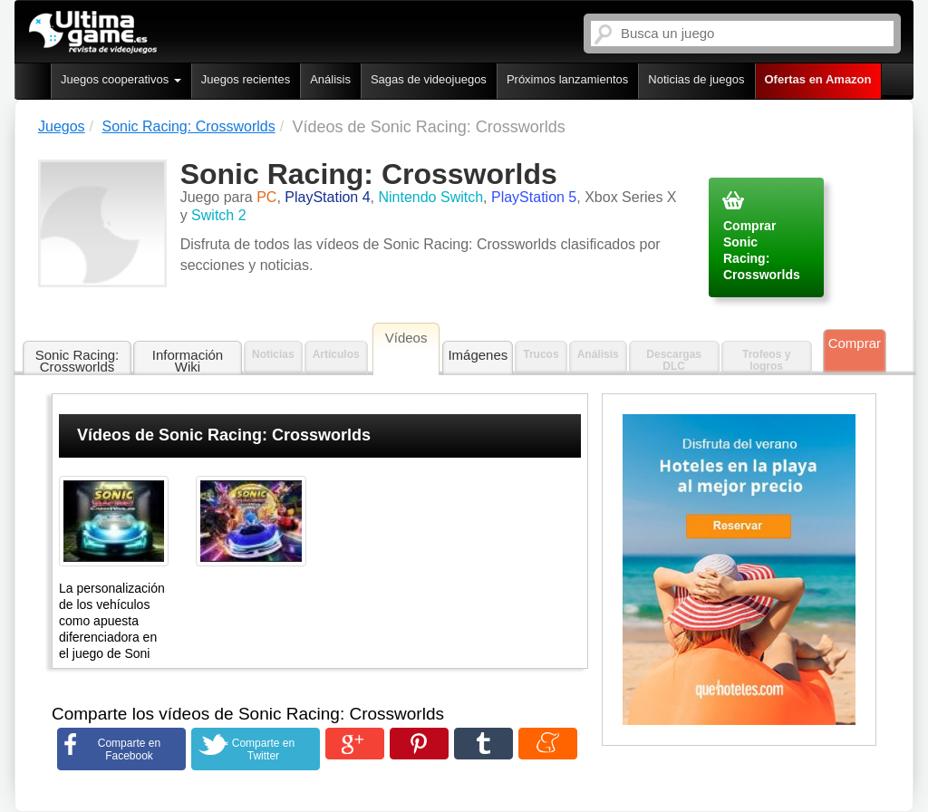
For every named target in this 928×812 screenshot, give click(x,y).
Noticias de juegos (696, 79)
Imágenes (478, 354)
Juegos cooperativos (121, 79)
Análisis (330, 79)
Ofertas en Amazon (818, 79)
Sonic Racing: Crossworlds (77, 360)
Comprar (854, 343)
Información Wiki (187, 360)
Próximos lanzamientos (567, 79)
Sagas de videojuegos (429, 79)
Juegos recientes (245, 79)
